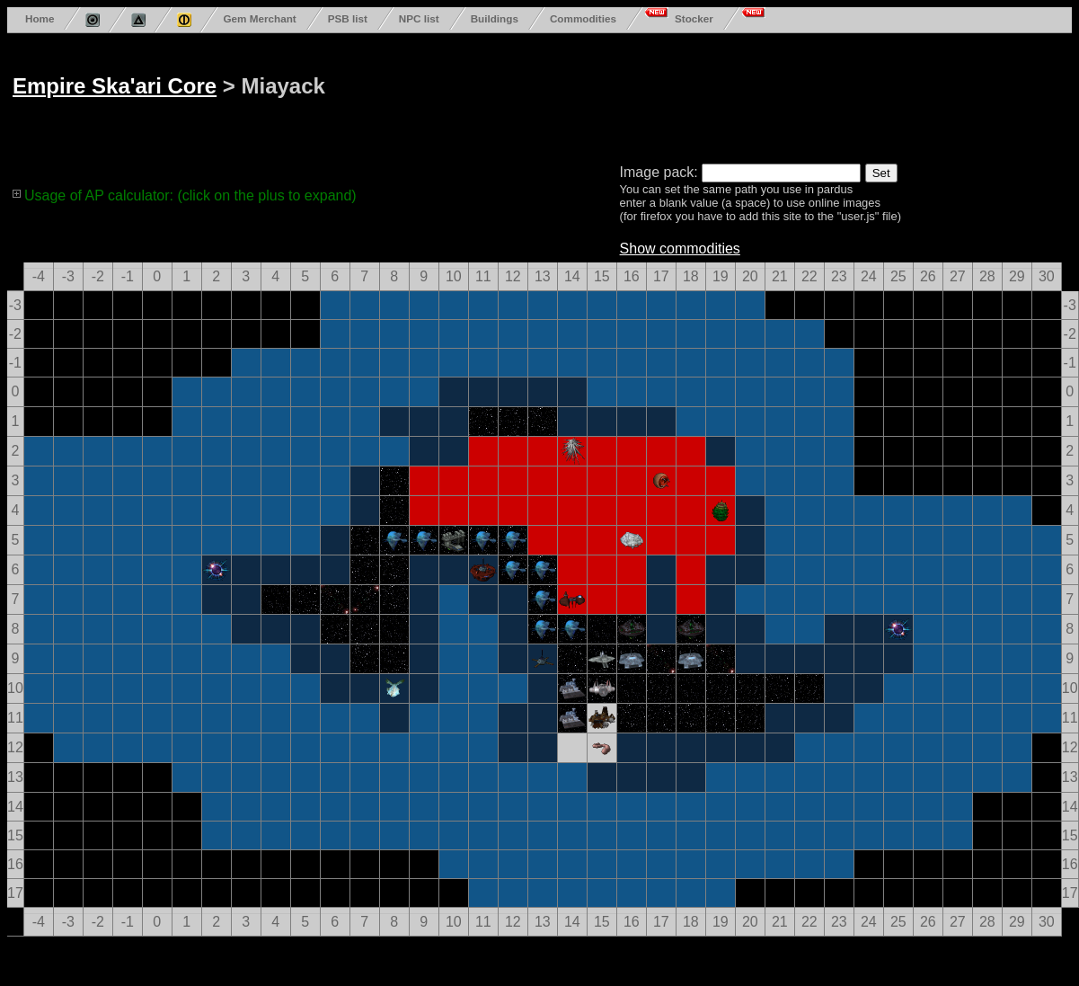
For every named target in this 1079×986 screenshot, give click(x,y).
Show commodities (680, 248)
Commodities (583, 18)
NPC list (419, 18)
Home (39, 18)
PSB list (347, 18)
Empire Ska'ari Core (115, 86)
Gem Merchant (259, 18)
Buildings (494, 18)
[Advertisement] (431, 95)
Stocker (694, 18)
